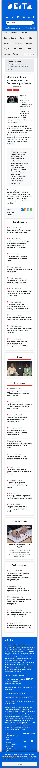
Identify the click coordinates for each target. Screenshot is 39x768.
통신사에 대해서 (11, 744)
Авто (5, 33)
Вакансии (9, 740)
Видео (28, 49)
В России (23, 33)
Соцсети (7, 49)
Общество (18, 43)
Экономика (18, 49)
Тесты (15, 54)
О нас (7, 737)
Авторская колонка (19, 521)
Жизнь (31, 38)
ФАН (21, 122)
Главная (10, 61)
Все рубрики (30, 54)
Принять (19, 764)
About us (9, 742)
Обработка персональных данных (11, 749)
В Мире (14, 33)
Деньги (22, 38)
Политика (29, 43)
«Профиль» (10, 143)
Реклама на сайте (12, 735)
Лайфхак (7, 43)
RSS (8, 733)
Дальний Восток (10, 38)
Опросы (7, 54)
